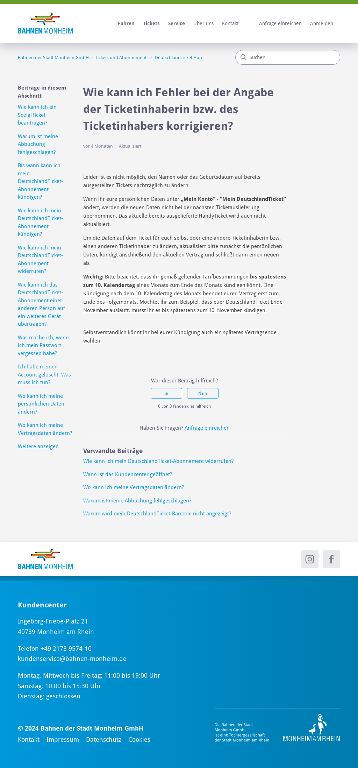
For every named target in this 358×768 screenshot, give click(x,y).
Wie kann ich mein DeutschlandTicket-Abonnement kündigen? (40, 222)
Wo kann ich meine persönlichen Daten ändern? (41, 404)
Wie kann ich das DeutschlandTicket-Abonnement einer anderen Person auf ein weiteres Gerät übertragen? (41, 304)
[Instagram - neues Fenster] (309, 559)
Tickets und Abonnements (122, 57)
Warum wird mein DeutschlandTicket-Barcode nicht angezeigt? (157, 513)
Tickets (151, 23)
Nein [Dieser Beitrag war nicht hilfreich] (202, 393)
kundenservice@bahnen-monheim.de (72, 658)
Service (176, 23)
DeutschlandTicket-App (178, 57)
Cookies (139, 739)
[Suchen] (288, 57)
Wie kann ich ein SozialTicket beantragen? (37, 115)
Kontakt (230, 23)
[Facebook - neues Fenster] (331, 559)
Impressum (62, 739)
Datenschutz (103, 739)
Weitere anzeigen (38, 446)
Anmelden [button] (321, 23)
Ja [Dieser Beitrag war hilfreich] (166, 393)
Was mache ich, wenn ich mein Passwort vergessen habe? (43, 345)
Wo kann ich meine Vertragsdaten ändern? (45, 429)
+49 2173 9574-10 (66, 648)
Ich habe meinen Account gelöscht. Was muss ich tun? (44, 375)
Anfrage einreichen (280, 23)
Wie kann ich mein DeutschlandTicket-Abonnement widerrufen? (40, 260)
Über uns (203, 23)
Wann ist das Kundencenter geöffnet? (127, 474)
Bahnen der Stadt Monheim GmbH (53, 57)
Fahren (126, 23)
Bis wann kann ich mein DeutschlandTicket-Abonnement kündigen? (40, 181)
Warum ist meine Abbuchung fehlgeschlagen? (38, 144)
